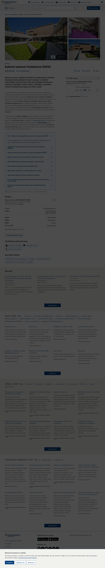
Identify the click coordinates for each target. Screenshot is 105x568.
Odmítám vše (20, 562)
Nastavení (31, 562)
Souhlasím (9, 562)
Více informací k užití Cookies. (27, 557)
